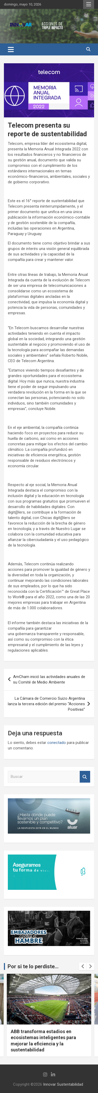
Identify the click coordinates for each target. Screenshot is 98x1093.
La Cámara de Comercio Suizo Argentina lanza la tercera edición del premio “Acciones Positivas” (46, 704)
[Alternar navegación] (11, 49)
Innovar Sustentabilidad (63, 1084)
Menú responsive (88, 4)
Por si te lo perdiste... (33, 966)
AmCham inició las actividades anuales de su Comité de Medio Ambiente (49, 679)
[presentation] (83, 966)
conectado (56, 742)
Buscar (85, 777)
